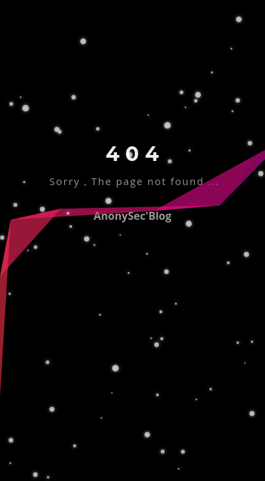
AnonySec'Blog (132, 215)
